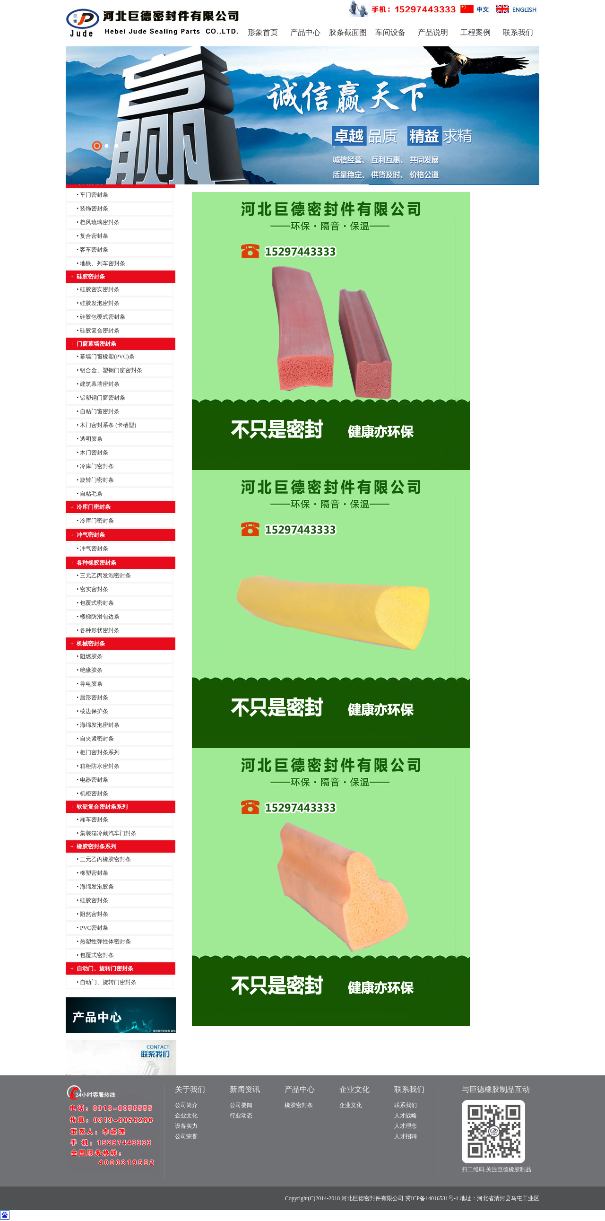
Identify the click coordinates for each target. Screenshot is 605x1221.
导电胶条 (91, 683)
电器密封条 (94, 779)
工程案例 (475, 32)
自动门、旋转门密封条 (108, 982)
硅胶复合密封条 (100, 330)
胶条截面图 (348, 32)
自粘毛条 (91, 493)
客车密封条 (94, 249)
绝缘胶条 (91, 670)
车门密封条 (94, 195)
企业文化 (186, 1115)
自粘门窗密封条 (100, 411)
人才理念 (405, 1126)
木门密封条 (94, 452)
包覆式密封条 (97, 603)
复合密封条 (94, 236)
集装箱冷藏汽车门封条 (108, 833)
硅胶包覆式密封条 (102, 317)
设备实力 (186, 1126)
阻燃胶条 (91, 656)
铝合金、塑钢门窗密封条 (111, 370)
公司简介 (186, 1105)
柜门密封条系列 (100, 752)
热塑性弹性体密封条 (105, 941)
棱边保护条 (94, 711)
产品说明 (433, 32)
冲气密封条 (94, 548)
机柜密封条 (94, 793)
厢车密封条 (94, 819)
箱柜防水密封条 (100, 766)
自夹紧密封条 (97, 738)
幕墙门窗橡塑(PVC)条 (107, 356)
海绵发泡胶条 (97, 886)
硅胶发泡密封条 (100, 303)
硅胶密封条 (94, 900)
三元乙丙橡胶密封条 (105, 859)
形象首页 (263, 32)
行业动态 (241, 1115)
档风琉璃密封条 (100, 222)
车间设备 (390, 32)
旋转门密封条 (97, 480)
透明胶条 (91, 439)
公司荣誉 (186, 1136)
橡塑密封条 (94, 873)
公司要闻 (241, 1105)
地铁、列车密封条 (102, 263)
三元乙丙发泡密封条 (105, 575)
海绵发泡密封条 (100, 725)
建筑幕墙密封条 (100, 384)
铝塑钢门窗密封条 (102, 397)
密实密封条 (94, 589)
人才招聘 (405, 1136)
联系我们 (518, 32)
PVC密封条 (94, 927)
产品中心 (305, 32)
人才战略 (405, 1115)
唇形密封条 (94, 697)
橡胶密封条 (299, 1105)
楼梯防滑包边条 (100, 616)
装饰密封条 (94, 208)
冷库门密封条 (97, 466)
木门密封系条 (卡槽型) (108, 425)
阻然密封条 (94, 914)
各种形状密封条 (100, 630)
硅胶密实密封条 (100, 289)
